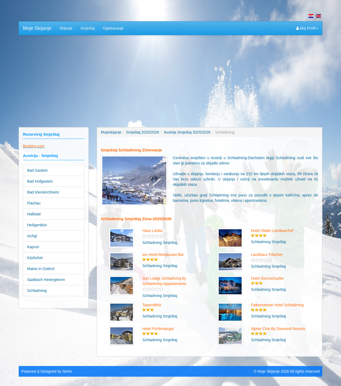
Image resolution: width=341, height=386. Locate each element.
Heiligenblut (37, 225)
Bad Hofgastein (40, 181)
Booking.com (33, 146)
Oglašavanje (113, 28)
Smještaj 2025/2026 (142, 132)
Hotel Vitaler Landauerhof (272, 230)
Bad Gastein (37, 170)
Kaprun (33, 247)
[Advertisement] (170, 78)
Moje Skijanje (37, 28)
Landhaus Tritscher (267, 254)
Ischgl (32, 236)
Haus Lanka (152, 230)
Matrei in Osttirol (40, 269)
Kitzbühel (35, 258)
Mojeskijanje (111, 132)
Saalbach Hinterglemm (46, 280)
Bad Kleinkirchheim (43, 192)
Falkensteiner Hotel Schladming (277, 305)
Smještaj (87, 28)
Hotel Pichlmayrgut (158, 329)
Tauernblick (151, 305)
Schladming (37, 290)
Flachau (33, 203)
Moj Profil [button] (307, 28)
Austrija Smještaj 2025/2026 (187, 132)
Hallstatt (34, 214)
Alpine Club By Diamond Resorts (278, 329)
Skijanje (65, 28)
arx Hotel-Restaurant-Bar (163, 254)
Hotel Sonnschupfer (267, 278)
